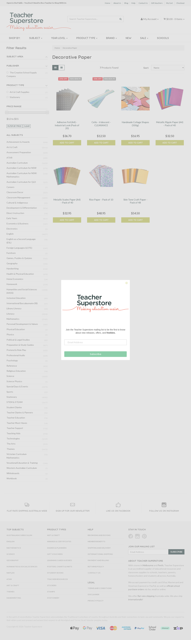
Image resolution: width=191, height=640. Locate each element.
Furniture (11, 253)
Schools (163, 38)
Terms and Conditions (100, 588)
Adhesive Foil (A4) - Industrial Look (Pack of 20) (67, 125)
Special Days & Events (17, 386)
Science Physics (14, 381)
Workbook (12, 478)
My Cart (169, 3)
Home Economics (15, 279)
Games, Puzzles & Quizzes (19, 258)
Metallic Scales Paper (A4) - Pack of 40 (67, 201)
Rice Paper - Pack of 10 (101, 199)
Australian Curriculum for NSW (21, 168)
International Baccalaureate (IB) (22, 303)
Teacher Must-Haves (17, 423)
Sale (144, 38)
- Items (173, 18)
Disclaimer (93, 594)
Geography (12, 263)
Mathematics (13, 319)
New (128, 38)
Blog (126, 3)
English (10, 233)
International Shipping (100, 554)
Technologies (13, 438)
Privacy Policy (95, 600)
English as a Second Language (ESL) (21, 241)
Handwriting (13, 268)
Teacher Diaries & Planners (20, 412)
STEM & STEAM (14, 402)
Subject (35, 38)
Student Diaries (14, 407)
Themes (11, 449)
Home (107, 3)
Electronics (12, 228)
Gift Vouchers (157, 3)
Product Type (86, 38)
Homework (12, 284)
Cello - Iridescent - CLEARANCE (101, 124)
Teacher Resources (57, 579)
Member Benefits (96, 541)
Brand (111, 38)
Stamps (51, 591)
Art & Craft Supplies (19, 92)
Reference (12, 365)
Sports (10, 391)
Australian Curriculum (17, 162)
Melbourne (148, 565)
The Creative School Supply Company (22, 74)
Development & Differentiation (22, 207)
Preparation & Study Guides (20, 345)
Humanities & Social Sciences (22, 566)
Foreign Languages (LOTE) (19, 247)
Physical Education (16, 329)
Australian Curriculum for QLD (21, 182)
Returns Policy (96, 566)
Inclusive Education (16, 298)
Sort (146, 67)
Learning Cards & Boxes (59, 560)
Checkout (180, 3)
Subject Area (15, 56)
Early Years (12, 218)
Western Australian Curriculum (22, 468)
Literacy (10, 313)
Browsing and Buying (99, 535)
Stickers (51, 585)
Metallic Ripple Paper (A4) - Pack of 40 (169, 124)
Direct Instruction (15, 213)
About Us (117, 3)
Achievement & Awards (18, 142)
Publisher (13, 65)
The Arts (11, 443)
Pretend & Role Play (16, 350)
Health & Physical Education (20, 273)
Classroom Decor (15, 192)
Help (133, 3)
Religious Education (16, 371)
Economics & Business (17, 223)
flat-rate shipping (145, 596)
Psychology (12, 360)
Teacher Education (16, 417)
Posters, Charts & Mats (59, 566)
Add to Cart (67, 142)
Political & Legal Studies (18, 339)
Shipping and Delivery (99, 548)
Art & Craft (12, 147)
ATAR (9, 157)
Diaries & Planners (56, 548)
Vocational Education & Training (22, 462)
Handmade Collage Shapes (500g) (135, 124)
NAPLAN (10, 573)
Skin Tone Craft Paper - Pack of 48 (135, 201)
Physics (10, 334)
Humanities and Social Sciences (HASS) (22, 291)
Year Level (59, 38)
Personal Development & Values (22, 324)
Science (10, 376)
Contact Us (143, 3)
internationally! (135, 599)
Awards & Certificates (59, 541)
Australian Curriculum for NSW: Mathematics (22, 175)
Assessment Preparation (19, 152)
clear (27, 126)
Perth (160, 565)
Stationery (15, 97)
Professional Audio (16, 355)
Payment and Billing (98, 560)
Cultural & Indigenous (17, 202)
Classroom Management (18, 197)
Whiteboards (13, 473)
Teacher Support (15, 428)
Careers (10, 187)
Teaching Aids (13, 433)
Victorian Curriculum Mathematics (17, 456)
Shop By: (14, 38)
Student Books (55, 573)
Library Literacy (14, 308)
